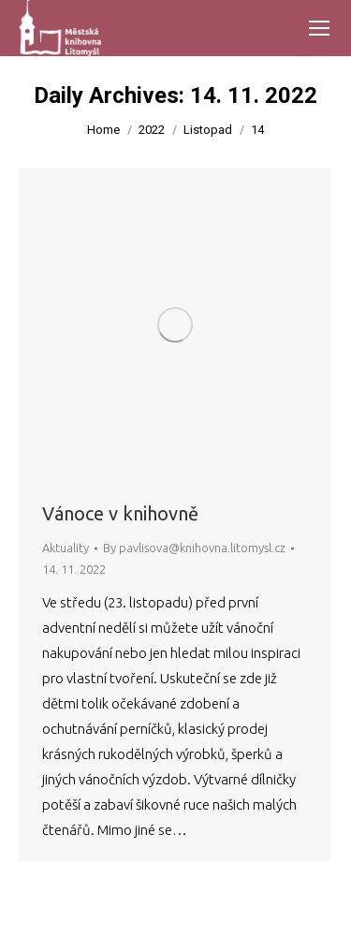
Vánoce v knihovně (120, 513)
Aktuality (65, 547)
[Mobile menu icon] (319, 28)
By (194, 547)
